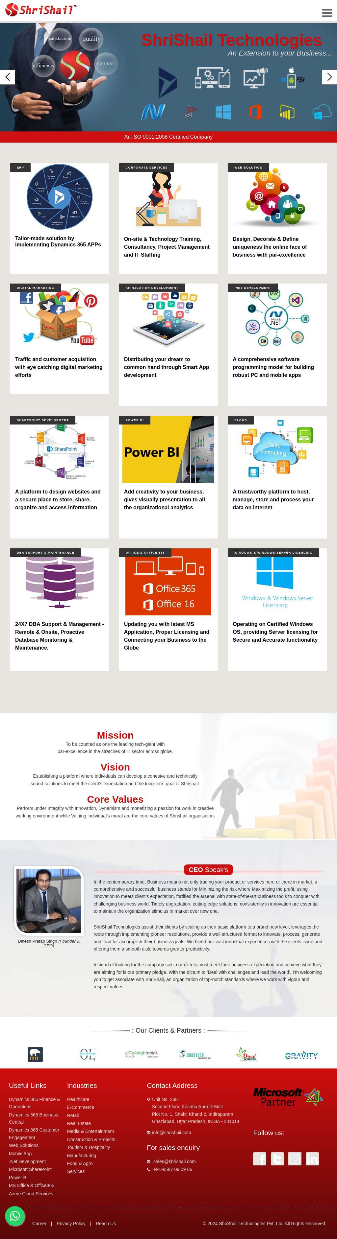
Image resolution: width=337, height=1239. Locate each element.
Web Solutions (24, 1145)
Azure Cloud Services (31, 1193)
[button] (7, 77)
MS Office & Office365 (31, 1185)
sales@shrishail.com (174, 1161)
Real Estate (79, 1123)
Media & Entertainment (90, 1131)
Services (76, 1171)
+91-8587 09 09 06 (172, 1169)
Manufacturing (81, 1155)
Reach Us (106, 1223)
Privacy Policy (71, 1223)
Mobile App (20, 1153)
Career (39, 1223)
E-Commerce (80, 1107)
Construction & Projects (91, 1139)
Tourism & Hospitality (88, 1147)
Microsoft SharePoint (30, 1169)
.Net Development (27, 1161)
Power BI (18, 1177)
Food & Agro (80, 1163)
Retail (73, 1115)
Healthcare (78, 1099)
